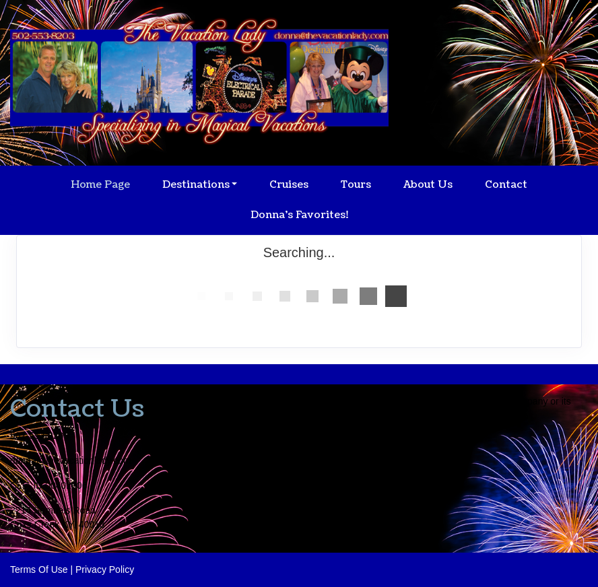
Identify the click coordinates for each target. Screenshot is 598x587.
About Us (428, 185)
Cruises (288, 185)
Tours (356, 185)
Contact (506, 185)
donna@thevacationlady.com (70, 460)
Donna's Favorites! (299, 215)
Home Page (100, 185)
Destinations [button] (196, 185)
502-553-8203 (39, 435)
